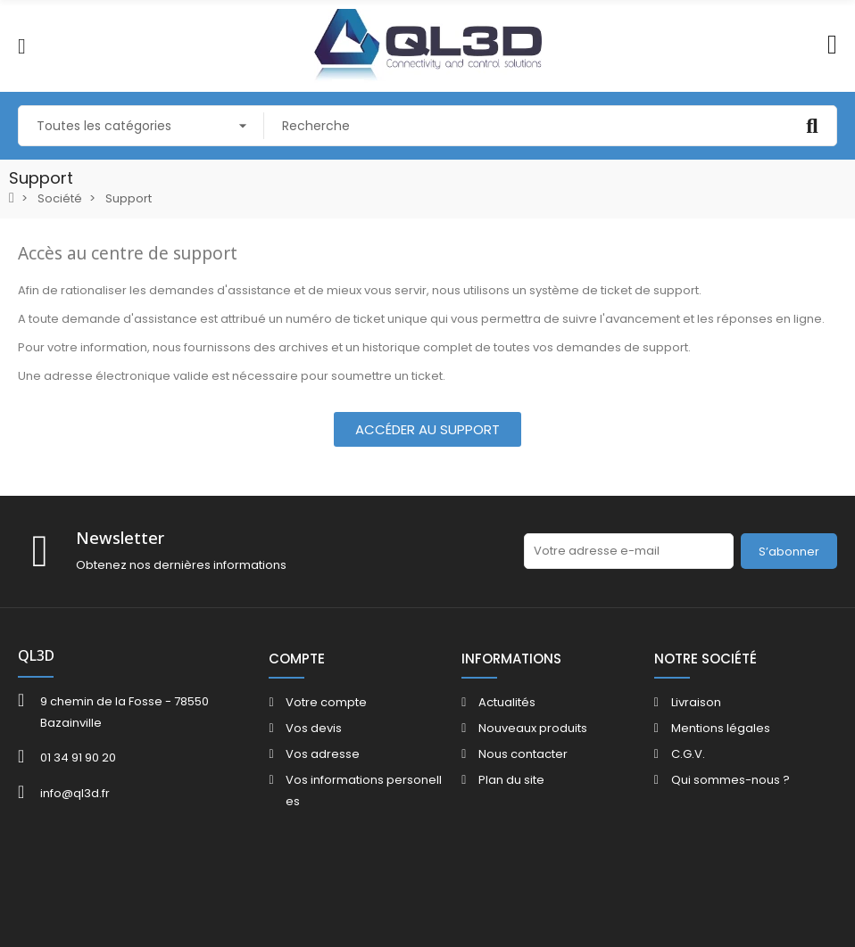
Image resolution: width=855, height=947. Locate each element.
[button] (427, 429)
